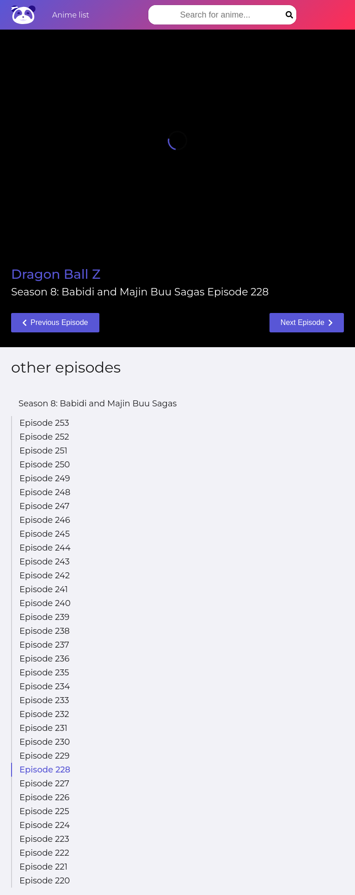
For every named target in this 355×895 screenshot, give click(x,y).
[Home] (23, 15)
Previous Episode (55, 322)
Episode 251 (43, 451)
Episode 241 (43, 589)
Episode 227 (44, 784)
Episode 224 (44, 825)
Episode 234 (44, 686)
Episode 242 (44, 575)
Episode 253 (44, 423)
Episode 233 (44, 700)
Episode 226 (44, 797)
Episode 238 (44, 631)
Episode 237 (44, 645)
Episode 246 (44, 520)
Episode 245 (44, 534)
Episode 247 (44, 506)
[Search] (289, 14)
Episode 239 (44, 617)
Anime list (70, 15)
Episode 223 (44, 839)
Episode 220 (44, 881)
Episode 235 (44, 673)
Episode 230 (44, 742)
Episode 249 (44, 478)
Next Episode (307, 322)
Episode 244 (45, 548)
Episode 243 (44, 562)
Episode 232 (44, 714)
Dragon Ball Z (55, 274)
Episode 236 (44, 659)
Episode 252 (44, 437)
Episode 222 (44, 853)
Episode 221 (43, 867)
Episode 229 (44, 756)
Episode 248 (44, 492)
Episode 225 (44, 811)
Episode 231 (43, 728)
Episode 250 (44, 465)
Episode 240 (45, 603)
